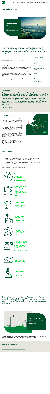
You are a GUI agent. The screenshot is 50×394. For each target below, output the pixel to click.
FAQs (35, 2)
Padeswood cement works (22, 156)
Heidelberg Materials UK (39, 65)
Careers (27, 2)
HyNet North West (38, 81)
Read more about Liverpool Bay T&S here (10, 146)
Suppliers (31, 2)
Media (38, 2)
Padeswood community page (40, 75)
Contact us (43, 2)
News (17, 2)
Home (14, 2)
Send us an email (37, 59)
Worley (35, 83)
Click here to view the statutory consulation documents (13, 348)
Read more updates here (7, 107)
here (26, 79)
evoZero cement (22, 2)
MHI (35, 78)
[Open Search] (47, 2)
